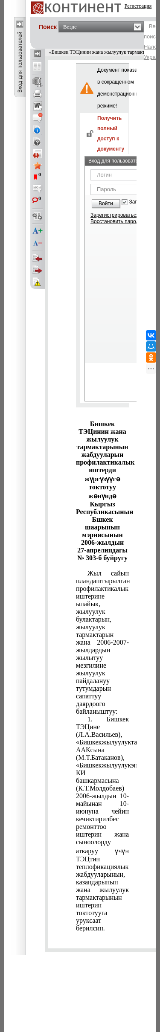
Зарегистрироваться (114, 215)
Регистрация (138, 6)
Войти (106, 203)
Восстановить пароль (116, 221)
